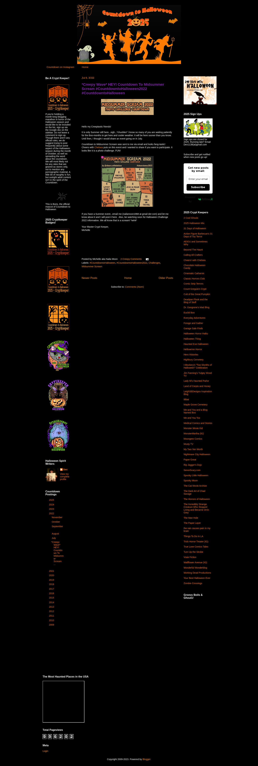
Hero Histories (191, 354)
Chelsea (98, 147)
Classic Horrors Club (194, 278)
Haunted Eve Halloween (196, 344)
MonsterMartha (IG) (194, 433)
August (55, 533)
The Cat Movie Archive (195, 485)
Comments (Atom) (134, 286)
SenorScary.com (192, 470)
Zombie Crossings (193, 583)
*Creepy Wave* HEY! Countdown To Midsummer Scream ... (57, 553)
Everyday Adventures (194, 318)
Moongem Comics (193, 438)
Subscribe (198, 187)
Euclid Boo (189, 312)
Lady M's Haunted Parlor (196, 381)
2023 (52, 509)
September (57, 526)
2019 (52, 580)
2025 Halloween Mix (194, 223)
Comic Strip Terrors (193, 283)
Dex (65, 469)
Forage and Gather (193, 323)
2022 (52, 513)
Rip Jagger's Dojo (193, 465)
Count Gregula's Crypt (195, 289)
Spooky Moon (191, 480)
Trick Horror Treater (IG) (196, 541)
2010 (52, 620)
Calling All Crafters (193, 255)
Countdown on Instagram (60, 67)
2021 (52, 571)
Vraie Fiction (190, 557)
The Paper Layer (192, 523)
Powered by (199, 199)
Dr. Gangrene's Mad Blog (196, 307)
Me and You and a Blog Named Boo (195, 411)
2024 (52, 504)
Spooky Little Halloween (196, 475)
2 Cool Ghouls (191, 218)
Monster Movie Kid (193, 428)
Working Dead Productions (197, 572)
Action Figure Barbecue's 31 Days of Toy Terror (198, 235)
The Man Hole (191, 518)
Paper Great (190, 459)
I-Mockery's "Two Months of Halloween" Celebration (198, 366)
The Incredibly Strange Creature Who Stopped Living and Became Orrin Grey (196, 508)
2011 (52, 615)
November (57, 517)
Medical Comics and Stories (198, 423)
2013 (52, 606)
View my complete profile (64, 477)
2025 (52, 500)
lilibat (186, 399)
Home (85, 67)
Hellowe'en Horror (193, 349)
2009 (52, 624)
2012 (52, 611)
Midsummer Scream (92, 266)
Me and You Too (192, 418)
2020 (52, 575)
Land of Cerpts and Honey (197, 386)
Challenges (154, 262)
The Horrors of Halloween (197, 499)
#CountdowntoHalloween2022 (132, 262)
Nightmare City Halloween (197, 454)
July (54, 538)
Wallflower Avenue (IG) (195, 562)
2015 (52, 597)
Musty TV (188, 444)
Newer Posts (89, 278)
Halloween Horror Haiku (196, 333)
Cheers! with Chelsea (195, 260)
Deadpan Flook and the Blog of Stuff (196, 301)
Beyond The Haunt (193, 249)
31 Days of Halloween (195, 228)
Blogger (146, 759)
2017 (52, 589)
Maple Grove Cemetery (195, 404)
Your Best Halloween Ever (197, 578)
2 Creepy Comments (131, 259)
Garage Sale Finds (193, 328)
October (56, 521)
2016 (52, 593)
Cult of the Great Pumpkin (197, 294)
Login (45, 751)
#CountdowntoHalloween (102, 262)
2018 (52, 584)
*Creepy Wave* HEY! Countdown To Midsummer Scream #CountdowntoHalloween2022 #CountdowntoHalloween (123, 88)
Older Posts (166, 278)
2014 (52, 602)
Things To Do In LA (193, 536)
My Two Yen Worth (193, 449)
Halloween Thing (192, 338)
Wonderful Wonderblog (195, 567)
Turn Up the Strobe (193, 552)
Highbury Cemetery (194, 359)
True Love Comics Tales (196, 546)
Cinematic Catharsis (194, 273)
